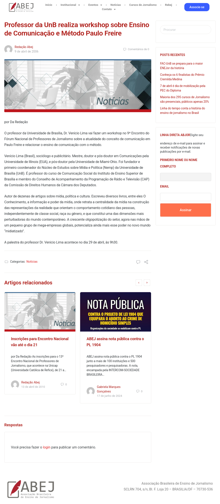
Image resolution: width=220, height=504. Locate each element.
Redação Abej (24, 47)
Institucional (70, 5)
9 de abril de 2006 (26, 51)
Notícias (115, 4)
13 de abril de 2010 (33, 386)
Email (164, 186)
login (46, 447)
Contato (109, 9)
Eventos (95, 5)
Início (48, 4)
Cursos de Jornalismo (143, 4)
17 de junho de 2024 (109, 395)
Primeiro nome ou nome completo (178, 163)
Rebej (168, 4)
